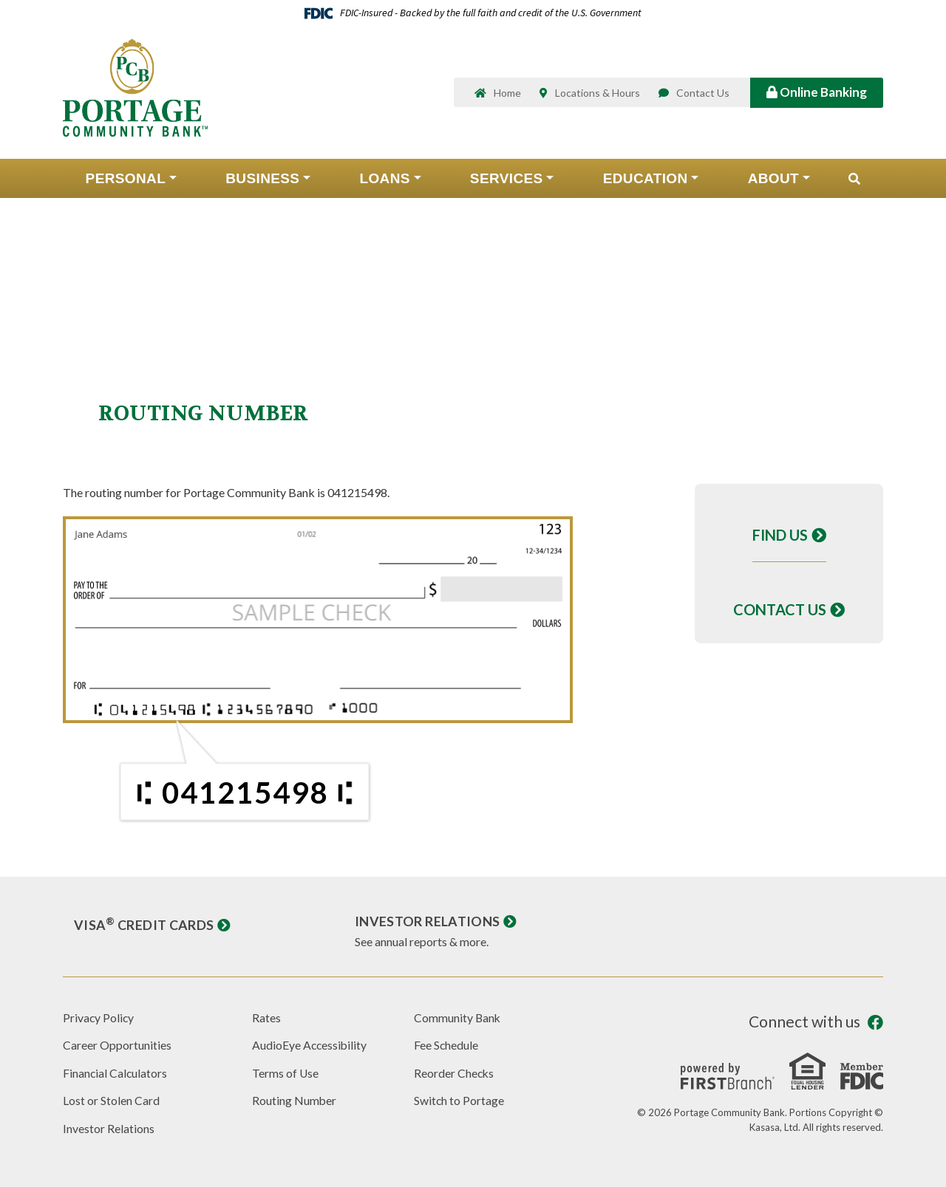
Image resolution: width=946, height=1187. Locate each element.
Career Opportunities (117, 1045)
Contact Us (702, 94)
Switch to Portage (459, 1100)
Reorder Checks (454, 1073)
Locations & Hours (597, 94)
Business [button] (262, 180)
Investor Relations (427, 921)
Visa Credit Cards (144, 925)
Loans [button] (384, 180)
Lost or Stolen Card (111, 1100)
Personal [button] (126, 180)
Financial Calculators (116, 1073)
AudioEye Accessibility (310, 1045)
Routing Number (294, 1100)
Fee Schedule (446, 1045)
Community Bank (458, 1017)
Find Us (780, 535)
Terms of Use (285, 1073)
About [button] (773, 180)
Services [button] (506, 180)
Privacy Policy (99, 1017)
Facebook (875, 1022)
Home (507, 94)
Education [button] (645, 180)
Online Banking (816, 92)
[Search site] (854, 181)
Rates (266, 1017)
